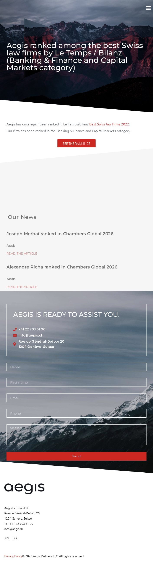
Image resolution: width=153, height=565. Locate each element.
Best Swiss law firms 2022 (109, 124)
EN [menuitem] (7, 538)
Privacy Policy (13, 556)
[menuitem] (7, 538)
